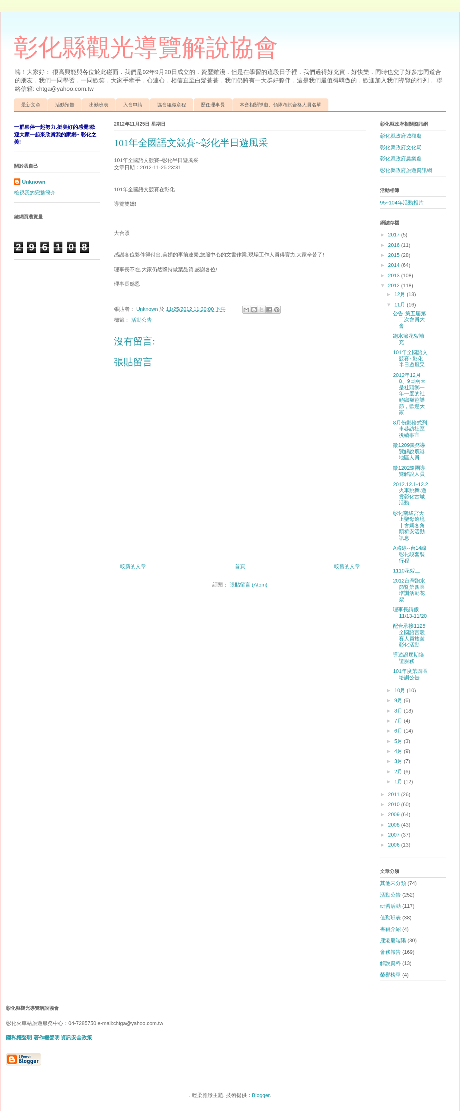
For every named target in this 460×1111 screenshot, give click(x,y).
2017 (394, 235)
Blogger (261, 1095)
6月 (399, 731)
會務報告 (390, 952)
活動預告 (64, 105)
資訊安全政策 (76, 1038)
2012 (394, 285)
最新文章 (30, 105)
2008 (394, 825)
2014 (394, 265)
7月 (399, 721)
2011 (394, 794)
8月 (399, 711)
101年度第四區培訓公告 (410, 674)
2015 (394, 255)
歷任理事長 (213, 105)
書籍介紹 (390, 929)
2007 (394, 835)
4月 (399, 751)
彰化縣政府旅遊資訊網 (406, 170)
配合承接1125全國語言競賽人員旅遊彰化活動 (409, 635)
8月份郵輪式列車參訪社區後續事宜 (410, 429)
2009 (394, 814)
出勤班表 (98, 105)
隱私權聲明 (19, 1038)
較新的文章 (133, 566)
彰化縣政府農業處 (401, 159)
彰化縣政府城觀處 (401, 136)
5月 (399, 741)
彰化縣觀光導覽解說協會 (146, 47)
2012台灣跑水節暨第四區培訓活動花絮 (409, 590)
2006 (394, 845)
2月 (399, 772)
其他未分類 (393, 883)
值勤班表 (390, 918)
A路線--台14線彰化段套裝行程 (409, 554)
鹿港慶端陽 (393, 940)
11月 (400, 305)
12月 (400, 294)
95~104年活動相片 (402, 203)
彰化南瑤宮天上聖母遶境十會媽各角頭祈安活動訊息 (409, 525)
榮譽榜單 (390, 975)
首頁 (240, 566)
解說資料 (390, 963)
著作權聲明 (47, 1038)
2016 (394, 245)
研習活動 (390, 906)
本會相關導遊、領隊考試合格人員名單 (280, 105)
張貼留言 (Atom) (249, 585)
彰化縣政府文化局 (401, 147)
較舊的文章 (347, 566)
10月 (400, 690)
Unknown (34, 182)
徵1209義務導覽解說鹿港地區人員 (409, 451)
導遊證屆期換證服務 (408, 658)
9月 (399, 700)
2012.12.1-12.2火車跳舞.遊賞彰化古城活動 (410, 493)
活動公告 (141, 320)
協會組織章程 (171, 105)
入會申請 (132, 105)
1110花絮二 (406, 571)
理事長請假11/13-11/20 (409, 613)
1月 (399, 782)
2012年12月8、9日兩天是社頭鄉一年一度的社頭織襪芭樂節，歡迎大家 (409, 394)
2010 (394, 804)
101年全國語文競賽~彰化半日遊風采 (410, 358)
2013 (394, 275)
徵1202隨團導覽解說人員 (409, 471)
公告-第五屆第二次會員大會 (409, 319)
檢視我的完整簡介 (35, 193)
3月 (399, 761)
